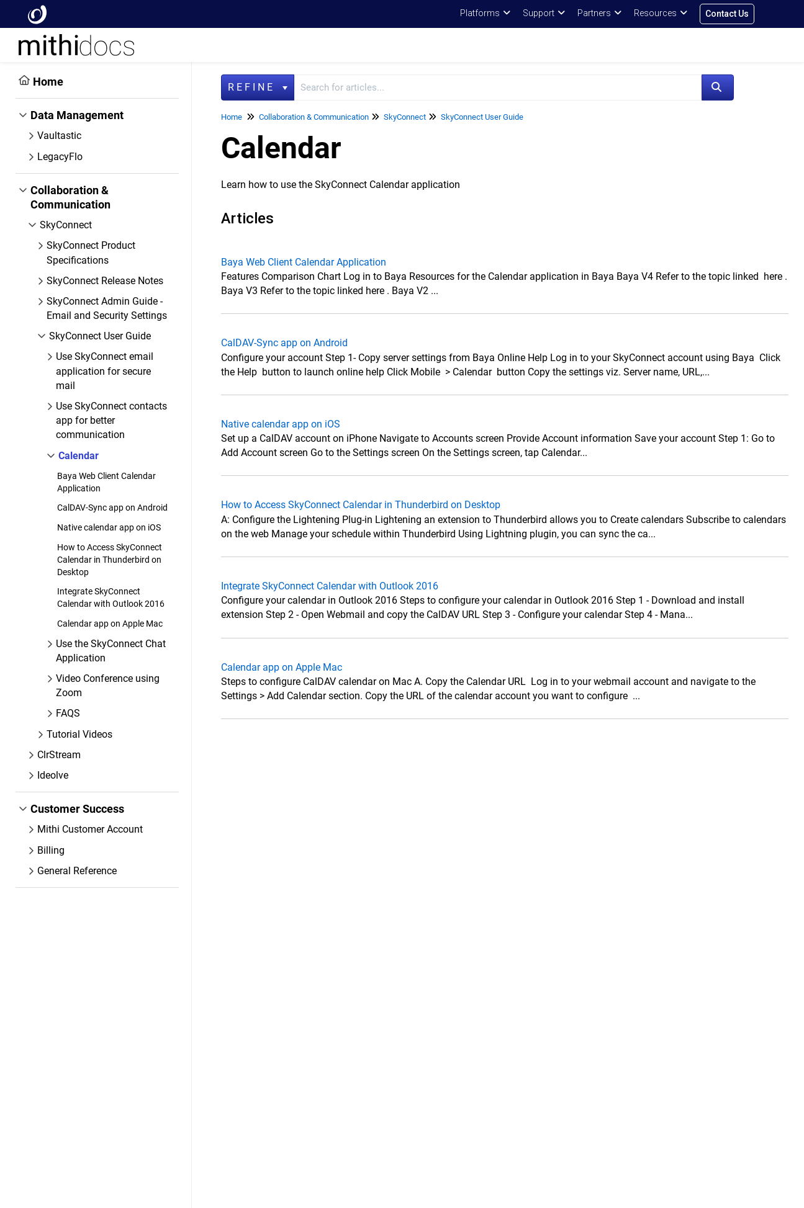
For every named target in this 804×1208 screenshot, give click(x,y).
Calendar (78, 456)
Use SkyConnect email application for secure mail (104, 371)
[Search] (718, 87)
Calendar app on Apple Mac (110, 624)
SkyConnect (66, 225)
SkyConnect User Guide (100, 336)
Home (48, 81)
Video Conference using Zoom (108, 686)
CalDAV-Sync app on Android (112, 507)
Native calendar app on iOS (109, 527)
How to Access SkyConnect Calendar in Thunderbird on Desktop (109, 559)
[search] (497, 87)
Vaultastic (59, 135)
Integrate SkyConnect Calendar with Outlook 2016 (329, 586)
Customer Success (77, 808)
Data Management (77, 115)
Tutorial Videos (79, 734)
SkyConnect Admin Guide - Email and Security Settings (107, 308)
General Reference (77, 871)
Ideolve (52, 775)
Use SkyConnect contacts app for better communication (111, 420)
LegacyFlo (60, 157)
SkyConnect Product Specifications (91, 252)
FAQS (68, 713)
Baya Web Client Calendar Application (303, 262)
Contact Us (727, 14)
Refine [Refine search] (257, 87)
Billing (51, 850)
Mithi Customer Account (90, 829)
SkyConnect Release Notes (105, 281)
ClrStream (59, 755)
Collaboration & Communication (70, 197)
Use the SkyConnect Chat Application (111, 651)
